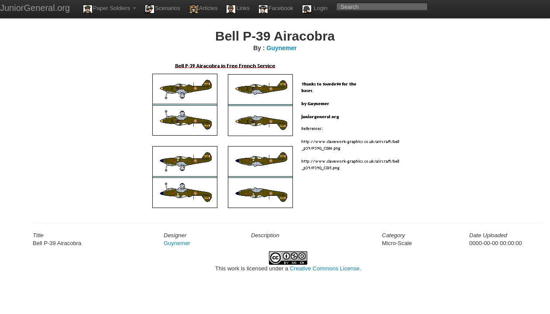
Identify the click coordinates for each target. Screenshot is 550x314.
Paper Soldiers (109, 9)
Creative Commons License (325, 268)
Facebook (275, 9)
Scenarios (162, 9)
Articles (203, 9)
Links (237, 9)
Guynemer (282, 47)
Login (314, 9)
